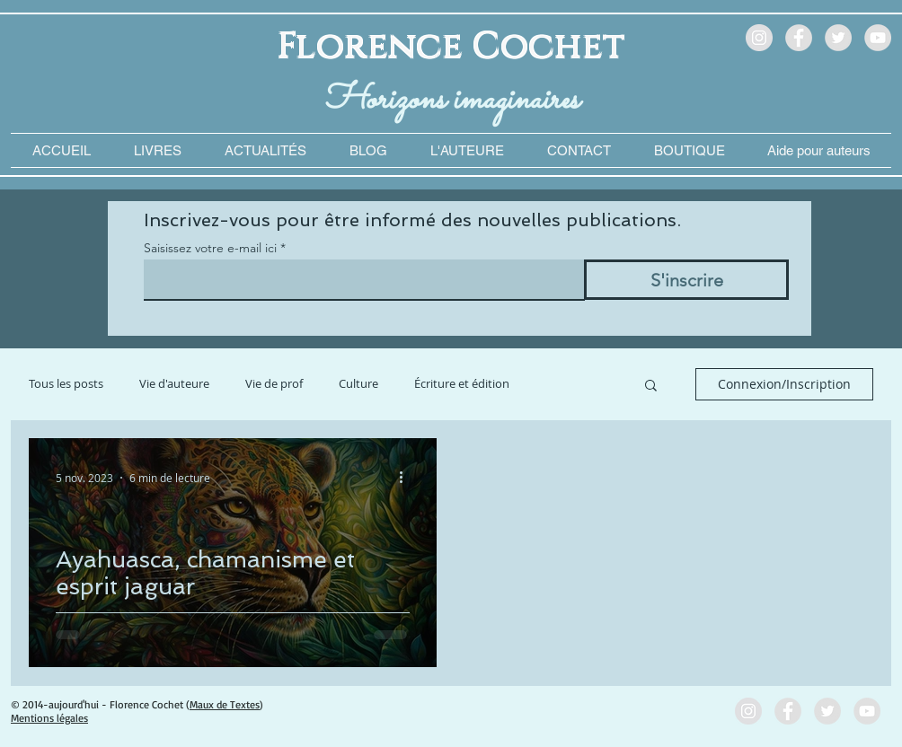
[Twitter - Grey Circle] (838, 37)
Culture (358, 383)
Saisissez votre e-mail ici (210, 248)
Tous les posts (66, 383)
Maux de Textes (225, 704)
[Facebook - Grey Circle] (798, 37)
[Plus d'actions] (407, 477)
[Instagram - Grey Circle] (759, 37)
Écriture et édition (461, 383)
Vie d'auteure (174, 383)
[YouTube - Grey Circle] (877, 37)
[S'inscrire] (686, 279)
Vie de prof (274, 383)
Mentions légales (49, 718)
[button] (818, 150)
